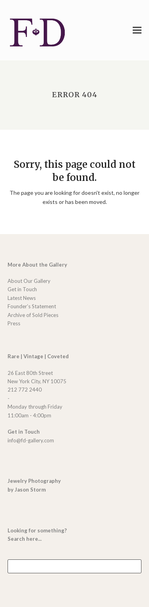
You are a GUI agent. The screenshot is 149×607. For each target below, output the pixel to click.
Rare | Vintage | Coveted (38, 356)
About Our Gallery (29, 281)
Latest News (22, 298)
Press (14, 323)
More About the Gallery (37, 264)
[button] (137, 30)
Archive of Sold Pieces (33, 315)
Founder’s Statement (32, 306)
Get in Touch (22, 289)
